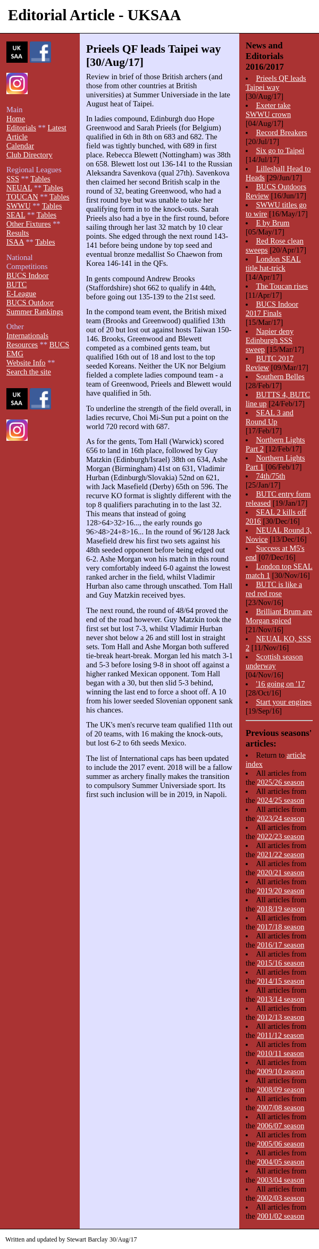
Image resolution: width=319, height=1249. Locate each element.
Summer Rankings (34, 311)
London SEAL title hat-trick (273, 263)
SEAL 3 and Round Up (269, 417)
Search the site (28, 371)
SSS (12, 178)
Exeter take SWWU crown (268, 110)
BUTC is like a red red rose (274, 589)
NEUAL (19, 187)
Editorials (21, 127)
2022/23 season (280, 836)
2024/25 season (280, 800)
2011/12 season (280, 1035)
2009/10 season (280, 1071)
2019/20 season (280, 890)
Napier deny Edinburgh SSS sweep (269, 340)
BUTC (16, 284)
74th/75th (270, 476)
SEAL (15, 215)
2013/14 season (280, 999)
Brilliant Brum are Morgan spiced (279, 616)
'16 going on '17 (280, 684)
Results (17, 233)
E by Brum (272, 223)
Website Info (26, 362)
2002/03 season (280, 1198)
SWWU (18, 206)
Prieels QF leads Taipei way (276, 82)
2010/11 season (280, 1053)
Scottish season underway (274, 661)
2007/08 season (280, 1107)
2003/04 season (280, 1180)
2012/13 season (280, 1017)
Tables (40, 178)
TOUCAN (22, 196)
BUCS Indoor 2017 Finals (272, 308)
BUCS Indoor (27, 275)
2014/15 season (280, 981)
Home (15, 118)
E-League (21, 293)
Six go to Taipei (280, 150)
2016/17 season (280, 945)
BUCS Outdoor (30, 302)
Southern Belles (280, 376)
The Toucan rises (282, 286)
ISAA (15, 242)
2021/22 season (280, 854)
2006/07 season (280, 1125)
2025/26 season (280, 782)
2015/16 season (280, 963)
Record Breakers (281, 132)
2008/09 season (280, 1089)
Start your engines (284, 702)
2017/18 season (280, 927)
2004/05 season (280, 1162)
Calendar (20, 145)
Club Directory (29, 154)
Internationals (27, 335)
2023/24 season (280, 818)
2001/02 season (280, 1216)
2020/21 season (280, 872)
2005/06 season (280, 1143)
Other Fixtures (28, 224)
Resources (22, 344)
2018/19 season (280, 908)
